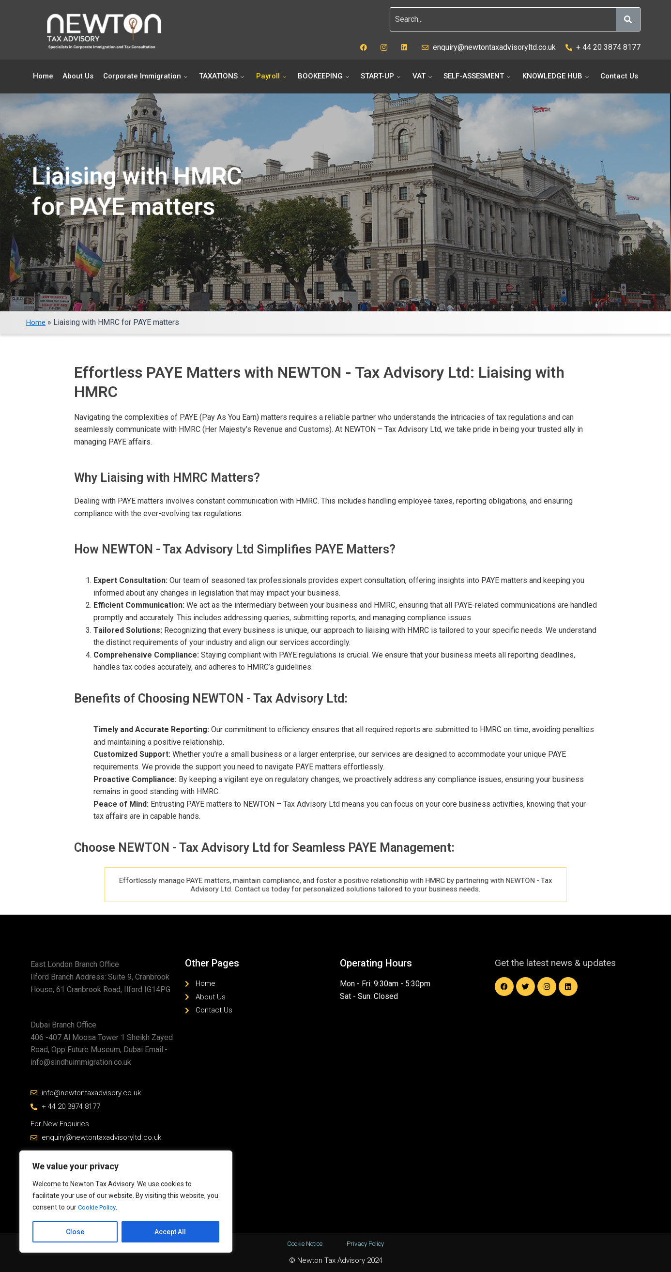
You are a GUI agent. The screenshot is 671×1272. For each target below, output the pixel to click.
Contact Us (619, 76)
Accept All (170, 1232)
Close (75, 1232)
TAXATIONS (222, 76)
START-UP (382, 76)
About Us (77, 76)
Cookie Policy (98, 1207)
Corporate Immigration (146, 76)
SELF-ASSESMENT (478, 76)
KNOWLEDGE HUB (556, 76)
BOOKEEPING (324, 76)
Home (43, 76)
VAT (423, 76)
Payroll (272, 76)
